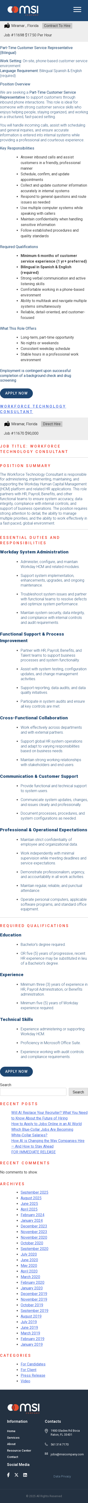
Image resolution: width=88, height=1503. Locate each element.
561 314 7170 (60, 1444)
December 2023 (34, 1226)
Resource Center (19, 1450)
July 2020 (29, 1254)
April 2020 (29, 1271)
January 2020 (32, 1288)
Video (25, 1381)
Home (11, 1431)
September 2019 (34, 1310)
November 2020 (34, 1237)
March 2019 (30, 1333)
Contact (12, 1457)
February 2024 (32, 1215)
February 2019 (32, 1339)
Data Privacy (62, 1476)
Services (13, 1437)
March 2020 (30, 1277)
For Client (28, 1370)
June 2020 (29, 1260)
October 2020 (32, 1243)
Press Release (33, 1375)
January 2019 (32, 1344)
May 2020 (29, 1265)
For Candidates (33, 1364)
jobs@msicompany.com (67, 1454)
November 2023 (34, 1232)
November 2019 (34, 1299)
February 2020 (32, 1282)
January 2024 (32, 1220)
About (11, 1444)
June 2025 (29, 1203)
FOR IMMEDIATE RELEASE (33, 1152)
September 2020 (34, 1248)
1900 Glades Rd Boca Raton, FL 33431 (65, 1432)
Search (5, 1085)
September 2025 (34, 1192)
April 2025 (29, 1209)
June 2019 (29, 1327)
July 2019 (29, 1322)
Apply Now (16, 393)
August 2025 (31, 1198)
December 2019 (34, 1294)
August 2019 (31, 1316)
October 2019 (32, 1305)
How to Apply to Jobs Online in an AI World (46, 1124)
